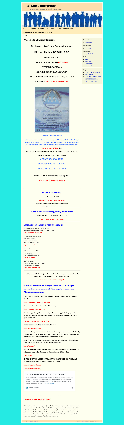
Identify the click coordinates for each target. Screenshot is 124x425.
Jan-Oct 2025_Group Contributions (52, 219)
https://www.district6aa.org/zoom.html (37, 302)
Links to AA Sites (50, 29)
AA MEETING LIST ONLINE (36, 29)
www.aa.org (28, 355)
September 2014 (89, 54)
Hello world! (88, 48)
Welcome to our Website (50, 148)
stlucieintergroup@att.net (57, 81)
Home (25, 29)
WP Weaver (97, 421)
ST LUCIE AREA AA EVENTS (65, 29)
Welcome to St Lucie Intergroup (93, 81)
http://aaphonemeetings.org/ (33, 328)
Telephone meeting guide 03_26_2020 (36, 321)
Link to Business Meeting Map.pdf (52, 280)
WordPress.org (88, 65)
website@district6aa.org (32, 368)
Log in (86, 59)
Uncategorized (88, 42)
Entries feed (88, 61)
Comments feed (88, 63)
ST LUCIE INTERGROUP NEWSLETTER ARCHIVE (37, 32)
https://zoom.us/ (29, 346)
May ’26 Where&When (52, 180)
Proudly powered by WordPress (82, 421)
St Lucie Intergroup (41, 5)
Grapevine (28, 399)
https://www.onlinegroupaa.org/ (34, 309)
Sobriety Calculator (42, 399)
